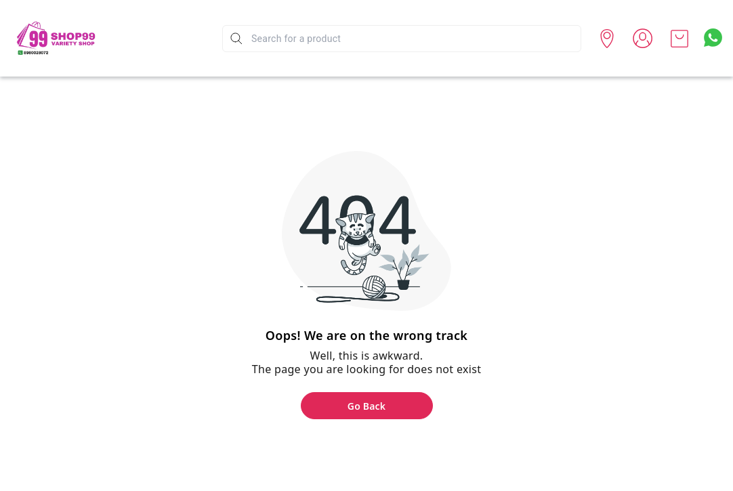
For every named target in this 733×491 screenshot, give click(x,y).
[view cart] (679, 38)
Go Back (366, 406)
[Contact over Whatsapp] (713, 37)
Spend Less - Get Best (159, 58)
